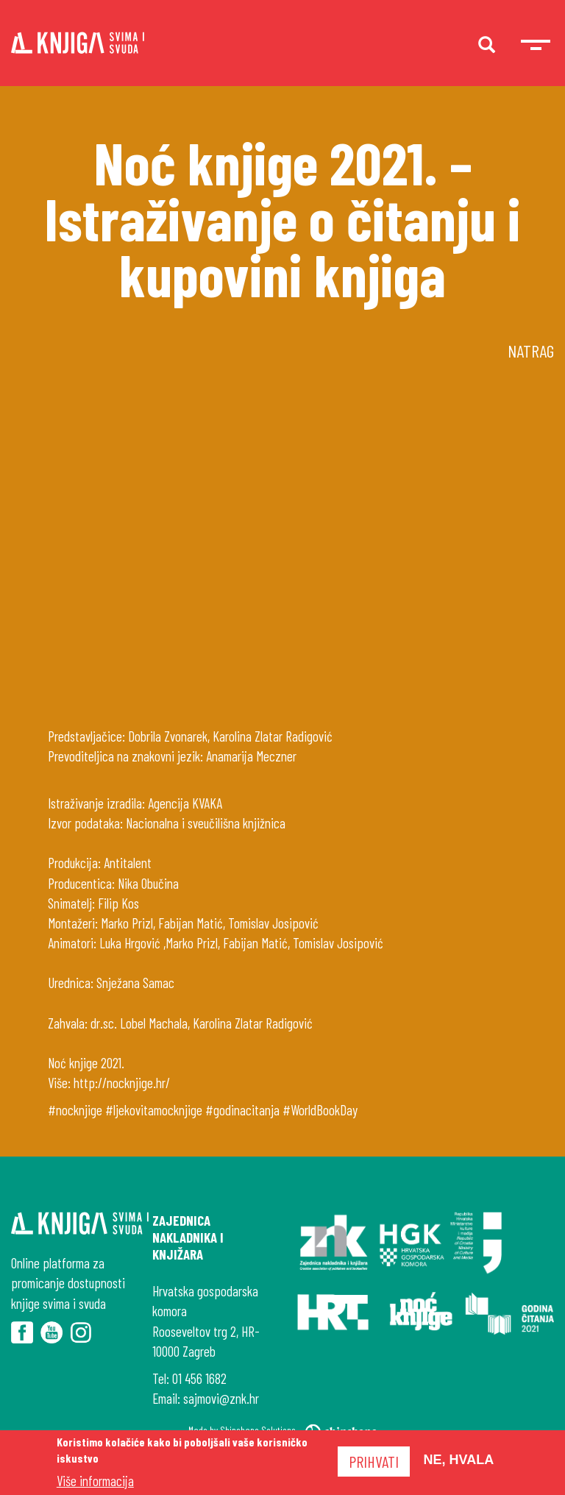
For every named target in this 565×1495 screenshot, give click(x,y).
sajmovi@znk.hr (221, 1398)
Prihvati (374, 1461)
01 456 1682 (199, 1378)
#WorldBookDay (320, 1109)
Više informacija (95, 1480)
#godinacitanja (242, 1109)
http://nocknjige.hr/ (122, 1082)
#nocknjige (75, 1109)
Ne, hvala (459, 1459)
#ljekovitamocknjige (153, 1109)
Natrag (531, 350)
